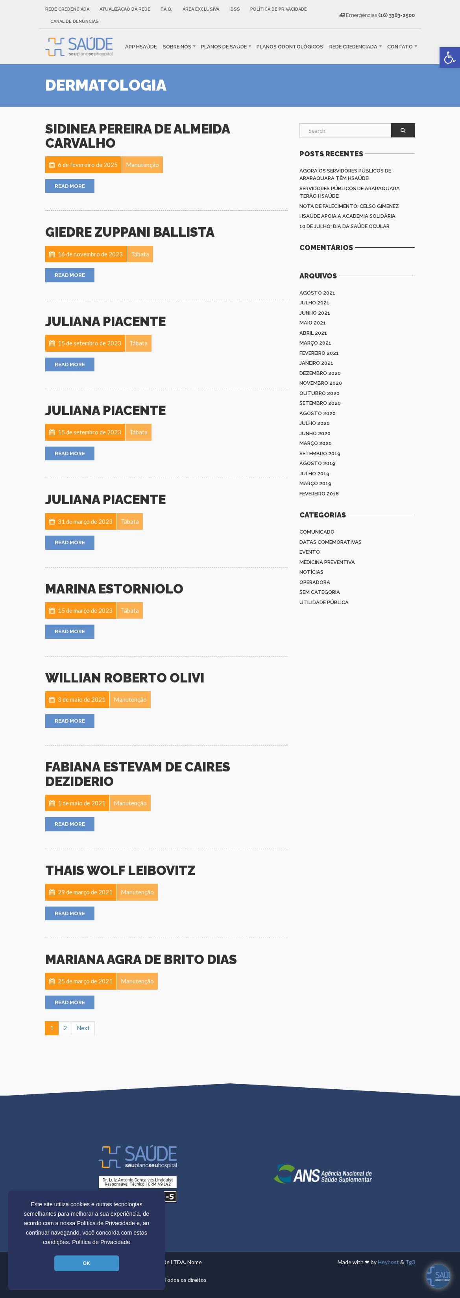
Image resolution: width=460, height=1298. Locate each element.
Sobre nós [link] (177, 46)
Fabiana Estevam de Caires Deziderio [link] (137, 774)
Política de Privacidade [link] (101, 1242)
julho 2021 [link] (314, 303)
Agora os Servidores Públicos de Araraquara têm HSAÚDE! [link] (345, 175)
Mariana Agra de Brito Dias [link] (141, 959)
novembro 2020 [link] (320, 383)
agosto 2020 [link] (317, 413)
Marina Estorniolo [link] (114, 589)
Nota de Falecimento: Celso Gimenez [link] (349, 206)
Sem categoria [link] (319, 592)
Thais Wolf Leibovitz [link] (120, 870)
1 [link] (52, 1027)
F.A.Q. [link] (166, 9)
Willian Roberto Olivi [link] (124, 678)
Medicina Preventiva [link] (327, 562)
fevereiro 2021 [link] (319, 353)
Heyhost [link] (388, 1262)
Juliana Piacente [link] (105, 321)
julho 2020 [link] (314, 423)
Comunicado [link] (316, 532)
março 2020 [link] (315, 443)
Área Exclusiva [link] (201, 9)
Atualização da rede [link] (125, 9)
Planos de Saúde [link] (224, 46)
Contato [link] (400, 46)
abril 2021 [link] (313, 333)
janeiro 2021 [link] (316, 363)
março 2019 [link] (315, 483)
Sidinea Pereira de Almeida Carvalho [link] (137, 136)
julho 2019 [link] (314, 474)
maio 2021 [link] (312, 323)
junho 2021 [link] (314, 313)
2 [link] (65, 1027)
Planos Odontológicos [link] (290, 46)
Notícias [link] (311, 572)
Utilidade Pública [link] (324, 602)
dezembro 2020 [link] (320, 373)
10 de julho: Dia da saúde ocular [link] (344, 226)
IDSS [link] (234, 9)
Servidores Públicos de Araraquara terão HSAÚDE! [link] (349, 192)
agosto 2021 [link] (317, 293)
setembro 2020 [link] (320, 403)
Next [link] (83, 1027)
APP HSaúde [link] (141, 46)
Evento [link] (309, 552)
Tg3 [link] (410, 1262)
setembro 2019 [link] (319, 453)
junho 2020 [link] (315, 433)
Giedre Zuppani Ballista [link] (129, 232)
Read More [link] (70, 186)
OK (86, 1263)
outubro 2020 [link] (319, 393)
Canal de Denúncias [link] (74, 21)
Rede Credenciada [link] (67, 9)
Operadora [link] (314, 582)
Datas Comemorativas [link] (330, 542)
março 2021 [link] (315, 343)
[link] (450, 57)
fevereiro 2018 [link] (319, 494)
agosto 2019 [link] (317, 463)
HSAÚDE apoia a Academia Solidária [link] (347, 216)
